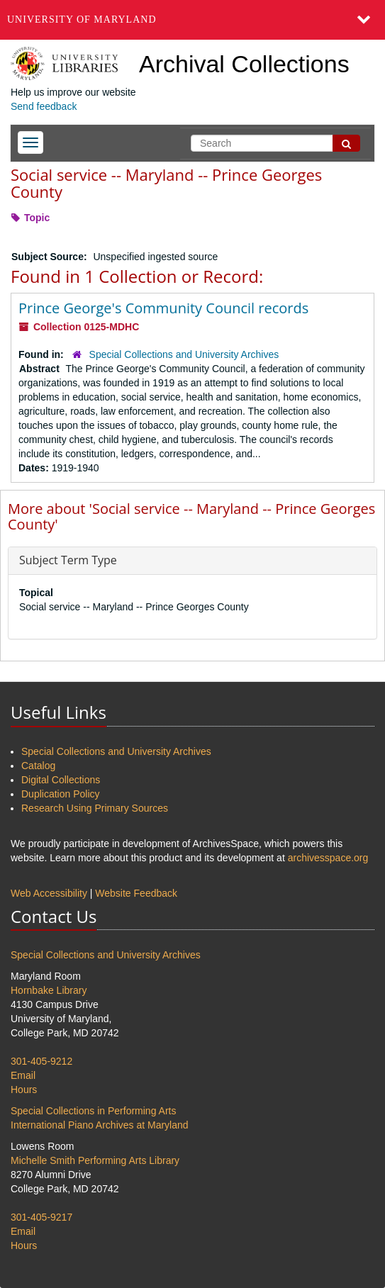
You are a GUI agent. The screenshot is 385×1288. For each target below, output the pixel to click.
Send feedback (44, 106)
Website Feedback (136, 893)
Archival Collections (244, 63)
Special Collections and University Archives (184, 354)
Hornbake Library (49, 990)
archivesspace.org (328, 857)
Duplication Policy (60, 794)
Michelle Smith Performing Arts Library (95, 1160)
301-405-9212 (41, 1061)
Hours (24, 1089)
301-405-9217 (41, 1217)
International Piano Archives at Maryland (100, 1125)
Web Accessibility (49, 893)
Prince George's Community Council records (163, 308)
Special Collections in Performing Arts (93, 1110)
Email (23, 1075)
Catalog (38, 765)
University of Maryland (82, 19)
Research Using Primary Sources (94, 808)
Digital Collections (60, 779)
